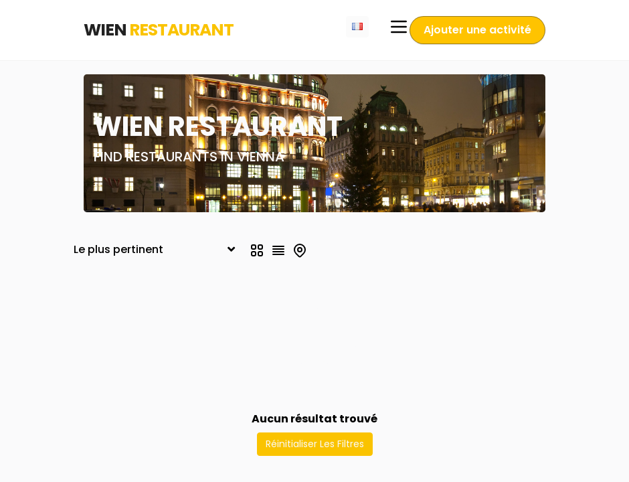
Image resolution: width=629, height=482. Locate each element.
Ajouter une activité (477, 29)
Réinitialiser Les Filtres (315, 444)
